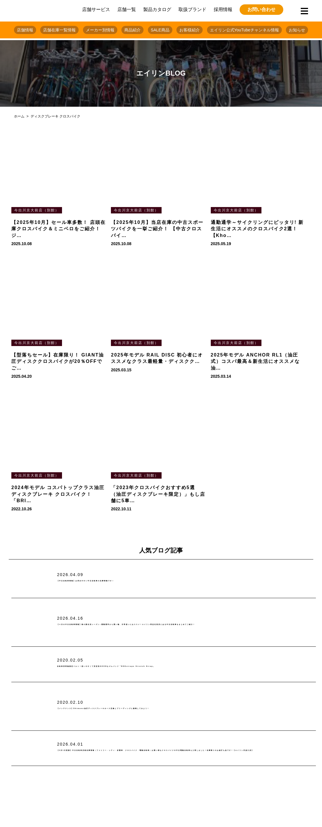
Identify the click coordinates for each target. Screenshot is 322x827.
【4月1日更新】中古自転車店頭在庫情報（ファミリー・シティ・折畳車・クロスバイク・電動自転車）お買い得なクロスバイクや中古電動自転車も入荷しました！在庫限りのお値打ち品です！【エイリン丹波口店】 (186, 750)
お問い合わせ (261, 9)
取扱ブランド (192, 9)
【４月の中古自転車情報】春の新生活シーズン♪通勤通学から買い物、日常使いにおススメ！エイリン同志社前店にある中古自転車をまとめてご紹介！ (184, 624)
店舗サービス (96, 9)
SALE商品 (160, 30)
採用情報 (223, 9)
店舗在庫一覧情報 (59, 30)
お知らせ (297, 30)
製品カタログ (157, 9)
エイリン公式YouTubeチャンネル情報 (244, 30)
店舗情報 (25, 30)
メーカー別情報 (100, 30)
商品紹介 (132, 30)
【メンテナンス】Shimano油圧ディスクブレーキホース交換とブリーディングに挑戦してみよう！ (174, 708)
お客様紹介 (189, 30)
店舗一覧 (126, 9)
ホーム (19, 116)
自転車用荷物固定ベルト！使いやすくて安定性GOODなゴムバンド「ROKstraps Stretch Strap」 (175, 666)
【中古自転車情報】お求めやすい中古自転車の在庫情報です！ (130, 580)
